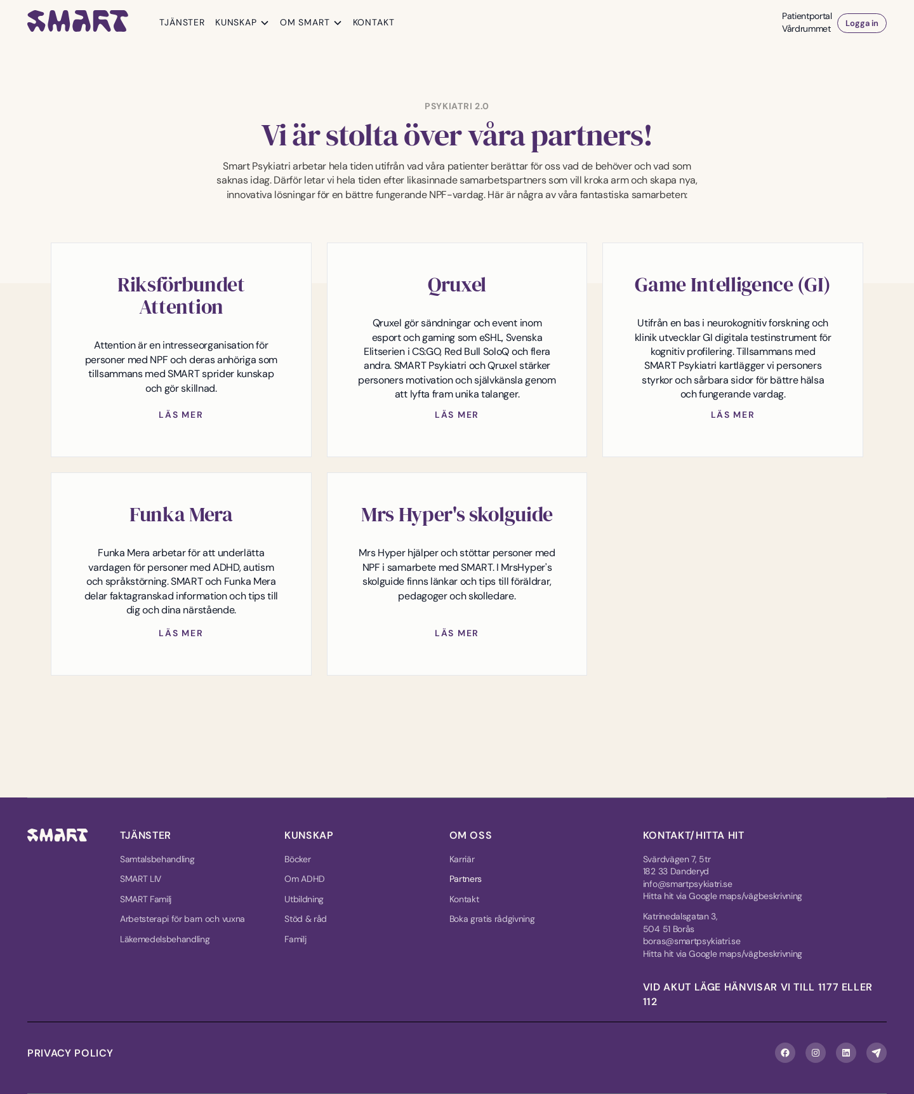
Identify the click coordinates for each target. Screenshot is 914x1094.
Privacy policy (70, 1053)
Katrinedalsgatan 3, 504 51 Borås (680, 923)
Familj (295, 939)
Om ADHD (304, 878)
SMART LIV (140, 878)
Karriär (462, 859)
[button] (242, 23)
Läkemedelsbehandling (165, 939)
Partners (465, 878)
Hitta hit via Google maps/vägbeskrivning (722, 896)
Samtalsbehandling (157, 859)
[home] (78, 23)
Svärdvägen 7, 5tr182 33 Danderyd (677, 865)
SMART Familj (145, 899)
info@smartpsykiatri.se (687, 884)
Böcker (297, 859)
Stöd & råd (305, 918)
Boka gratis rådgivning (492, 918)
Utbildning (304, 899)
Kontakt (464, 899)
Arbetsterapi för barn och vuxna (182, 918)
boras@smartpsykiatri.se (692, 941)
